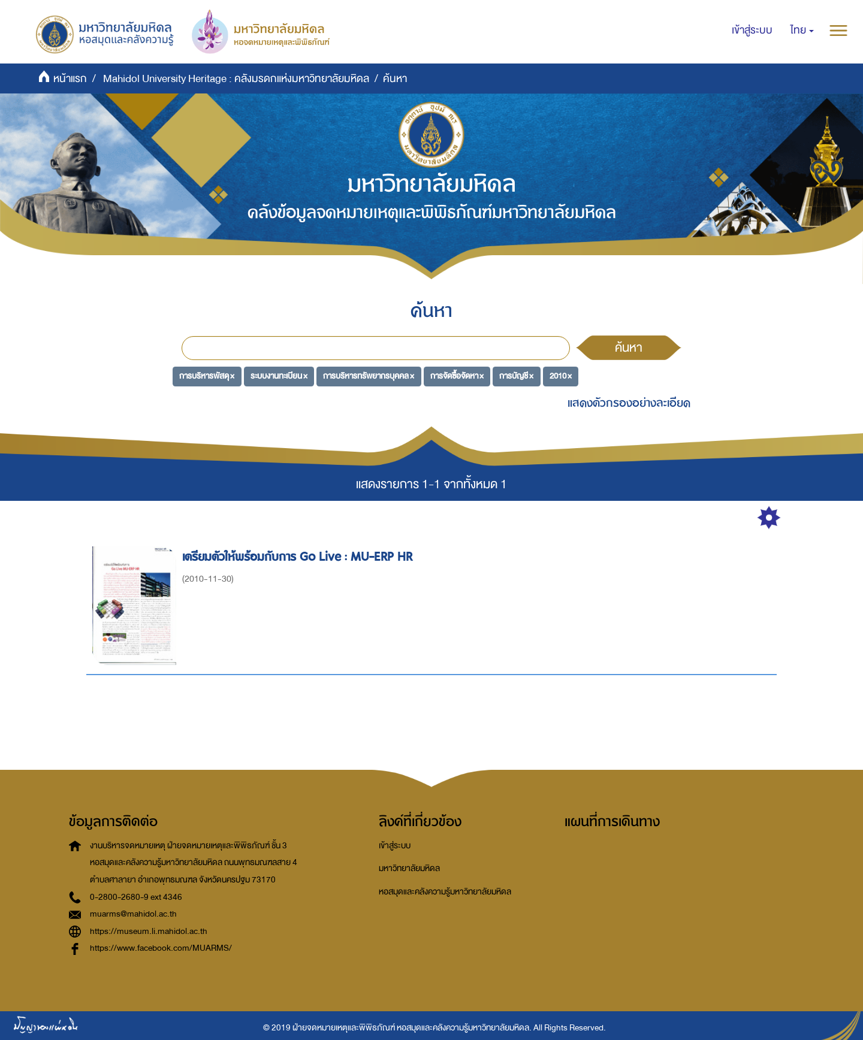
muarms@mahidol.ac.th (133, 913)
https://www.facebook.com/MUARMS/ (161, 948)
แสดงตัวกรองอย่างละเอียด (629, 403)
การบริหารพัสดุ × (206, 376)
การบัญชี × (516, 376)
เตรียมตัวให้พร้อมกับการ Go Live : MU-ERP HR (299, 557)
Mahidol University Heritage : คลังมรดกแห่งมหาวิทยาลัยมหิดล (236, 78)
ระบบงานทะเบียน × (279, 376)
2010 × (561, 376)
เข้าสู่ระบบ (395, 845)
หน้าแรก (70, 78)
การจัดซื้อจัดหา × (457, 376)
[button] (802, 31)
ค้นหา (628, 347)
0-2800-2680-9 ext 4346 (136, 897)
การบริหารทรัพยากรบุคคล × (368, 376)
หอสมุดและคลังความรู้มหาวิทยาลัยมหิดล (445, 891)
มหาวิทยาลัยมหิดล (409, 868)
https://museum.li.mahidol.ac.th (148, 931)
